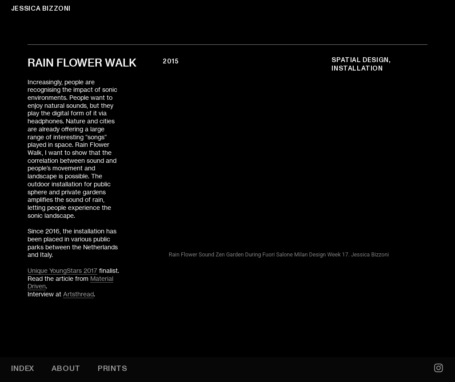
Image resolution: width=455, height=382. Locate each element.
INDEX (22, 368)
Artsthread (78, 294)
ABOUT (66, 368)
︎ (438, 368)
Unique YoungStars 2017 (62, 270)
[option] (278, 170)
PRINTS (113, 368)
